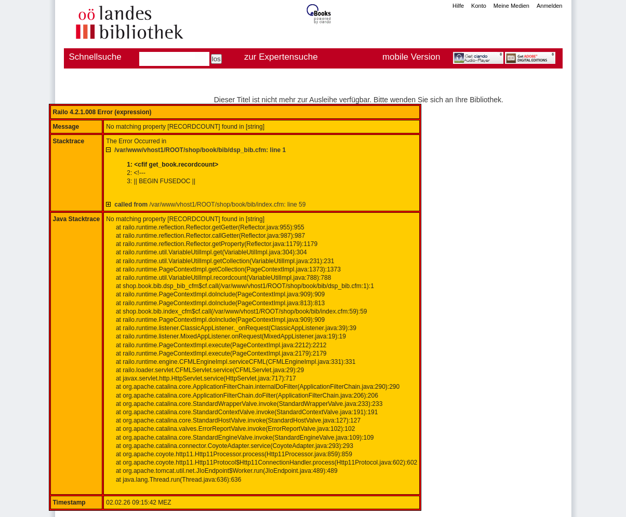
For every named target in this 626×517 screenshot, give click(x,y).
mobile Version (411, 57)
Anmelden (550, 6)
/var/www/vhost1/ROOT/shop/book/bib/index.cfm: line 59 (209, 204)
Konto (478, 6)
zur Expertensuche (281, 57)
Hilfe (458, 6)
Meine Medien (511, 6)
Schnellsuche (95, 57)
